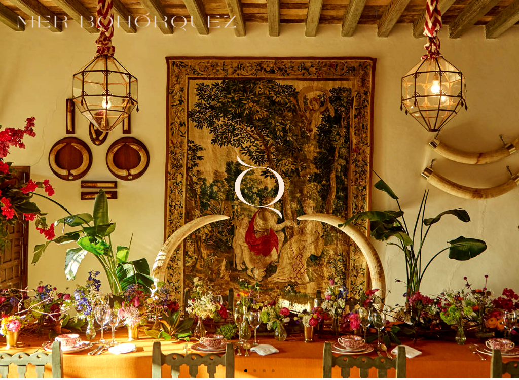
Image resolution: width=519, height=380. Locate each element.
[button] (375, 13)
